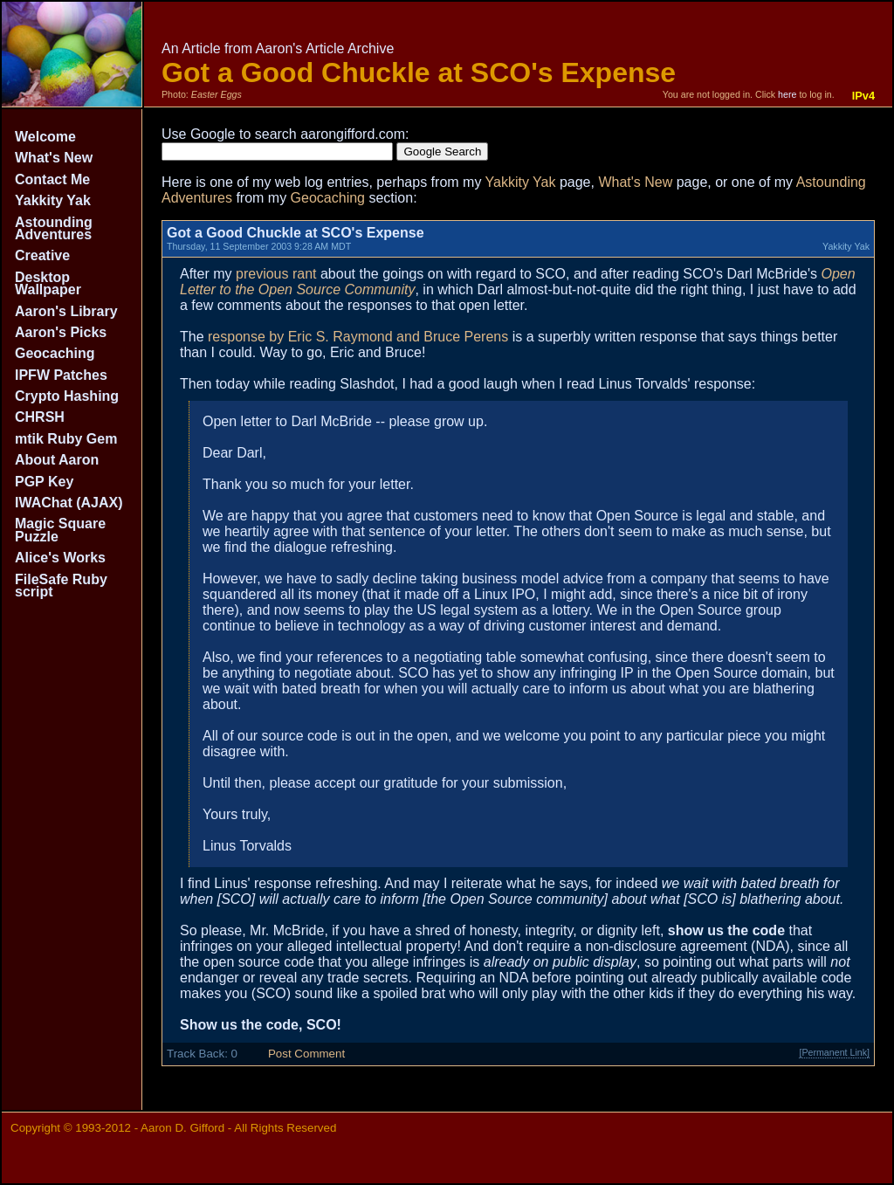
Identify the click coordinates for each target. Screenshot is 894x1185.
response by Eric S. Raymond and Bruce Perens (358, 336)
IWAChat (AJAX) (69, 502)
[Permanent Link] (834, 1052)
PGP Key (44, 481)
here (787, 94)
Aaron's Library (66, 311)
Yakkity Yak (53, 200)
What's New (54, 157)
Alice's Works (60, 557)
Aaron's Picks (61, 332)
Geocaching (55, 353)
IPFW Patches (61, 375)
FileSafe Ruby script (61, 585)
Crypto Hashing (67, 396)
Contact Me (52, 179)
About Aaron (57, 459)
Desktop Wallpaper (48, 283)
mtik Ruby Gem (66, 438)
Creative (42, 255)
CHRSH (40, 417)
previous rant (276, 273)
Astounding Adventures (54, 228)
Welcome (45, 136)
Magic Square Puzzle (60, 529)
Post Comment (306, 1053)
